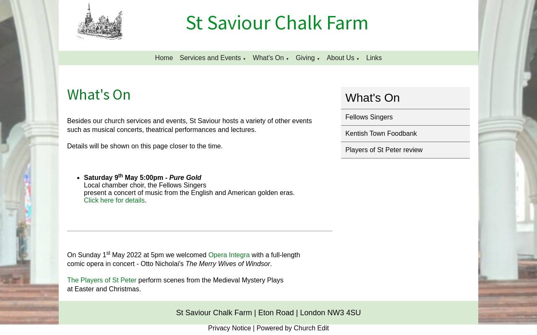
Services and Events (210, 57)
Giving (305, 57)
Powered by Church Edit (292, 328)
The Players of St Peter (101, 280)
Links (374, 57)
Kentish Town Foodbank (381, 133)
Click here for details (114, 200)
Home (164, 57)
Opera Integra (229, 255)
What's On (268, 57)
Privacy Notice (229, 328)
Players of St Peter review (383, 149)
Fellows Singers (369, 117)
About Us (341, 57)
